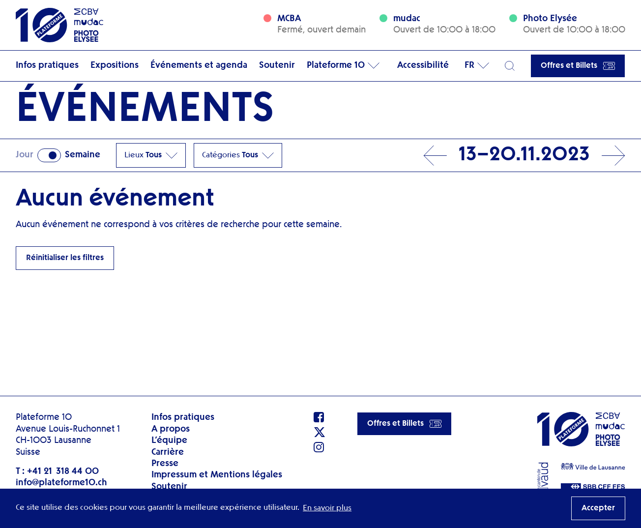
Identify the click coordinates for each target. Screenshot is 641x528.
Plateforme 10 (336, 65)
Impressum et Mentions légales (216, 474)
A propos (170, 429)
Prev (435, 155)
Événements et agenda (198, 65)
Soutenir (277, 65)
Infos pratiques (47, 65)
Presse (164, 463)
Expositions (114, 65)
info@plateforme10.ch (61, 482)
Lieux (150, 155)
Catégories (238, 155)
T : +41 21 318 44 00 (57, 471)
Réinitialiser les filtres (65, 258)
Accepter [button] (598, 508)
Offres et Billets (578, 66)
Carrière (167, 452)
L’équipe (169, 440)
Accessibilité (423, 65)
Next (613, 155)
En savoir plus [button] (327, 508)
